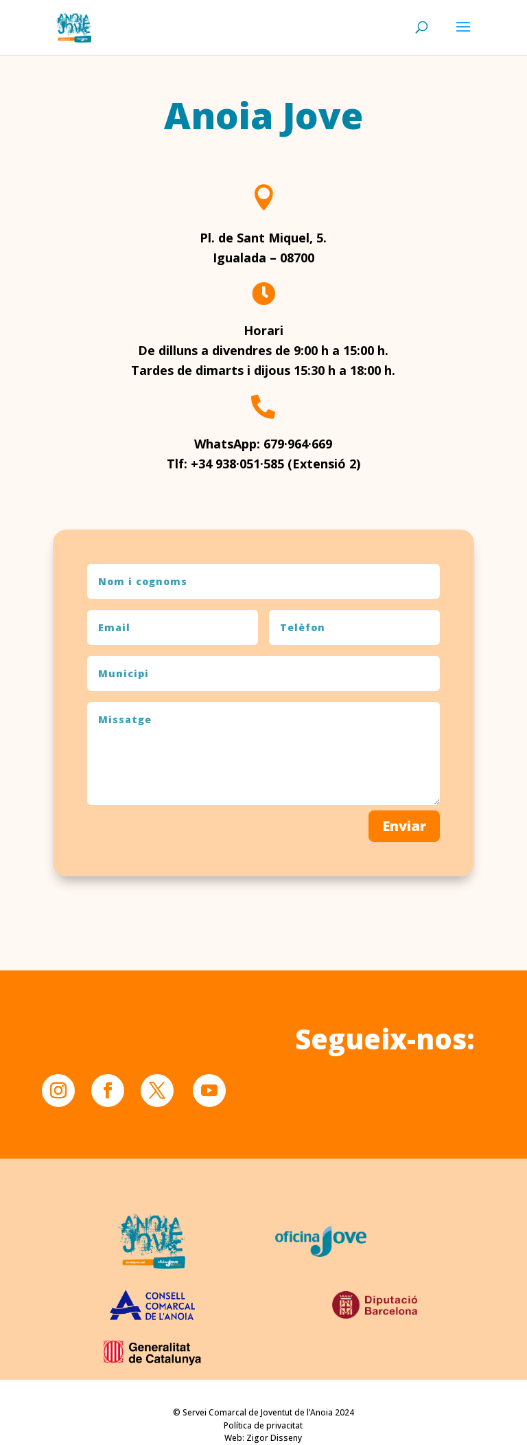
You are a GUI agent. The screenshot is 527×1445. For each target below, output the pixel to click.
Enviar (404, 1121)
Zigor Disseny (274, 1438)
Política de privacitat (263, 1425)
